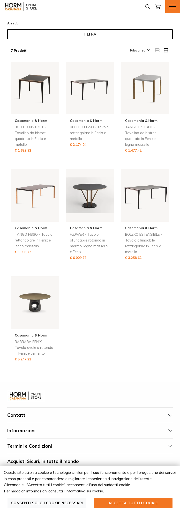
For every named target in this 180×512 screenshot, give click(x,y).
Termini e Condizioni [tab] (29, 446)
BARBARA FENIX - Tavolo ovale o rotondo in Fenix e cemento (34, 348)
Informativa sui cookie (84, 491)
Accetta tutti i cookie (133, 503)
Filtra (90, 34)
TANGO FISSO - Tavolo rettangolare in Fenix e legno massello (33, 240)
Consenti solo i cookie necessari (47, 503)
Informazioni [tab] (21, 430)
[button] (139, 50)
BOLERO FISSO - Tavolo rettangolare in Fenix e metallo (89, 133)
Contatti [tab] (17, 415)
